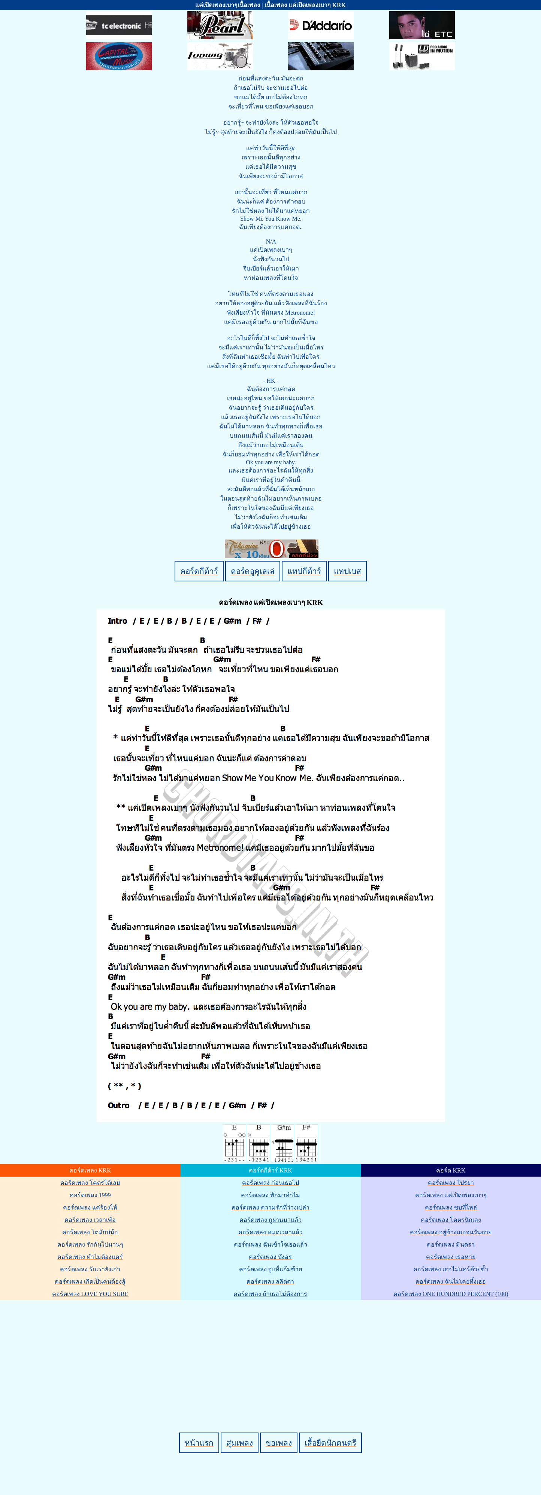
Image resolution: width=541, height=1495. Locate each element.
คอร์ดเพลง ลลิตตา (270, 1281)
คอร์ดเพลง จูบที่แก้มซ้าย (270, 1269)
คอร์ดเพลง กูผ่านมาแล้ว (270, 1220)
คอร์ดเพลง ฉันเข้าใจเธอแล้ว (270, 1244)
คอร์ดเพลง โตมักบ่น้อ (90, 1232)
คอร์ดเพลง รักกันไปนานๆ (90, 1244)
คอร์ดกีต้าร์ (199, 571)
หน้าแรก (199, 1443)
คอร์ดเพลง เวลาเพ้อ (90, 1220)
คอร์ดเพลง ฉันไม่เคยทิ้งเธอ (450, 1281)
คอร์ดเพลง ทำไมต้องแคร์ (90, 1257)
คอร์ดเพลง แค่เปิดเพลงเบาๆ (451, 1195)
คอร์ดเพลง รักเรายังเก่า (90, 1269)
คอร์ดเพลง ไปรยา (451, 1183)
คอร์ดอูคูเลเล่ (253, 571)
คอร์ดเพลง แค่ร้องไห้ (90, 1207)
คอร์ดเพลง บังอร (270, 1257)
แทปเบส (347, 571)
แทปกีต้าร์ (304, 571)
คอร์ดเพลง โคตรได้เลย (90, 1183)
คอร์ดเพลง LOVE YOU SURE (90, 1294)
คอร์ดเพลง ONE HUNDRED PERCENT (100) (450, 1294)
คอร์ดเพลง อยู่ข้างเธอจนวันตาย (451, 1232)
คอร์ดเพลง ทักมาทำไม (270, 1195)
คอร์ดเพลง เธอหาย (450, 1257)
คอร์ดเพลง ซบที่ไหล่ (451, 1207)
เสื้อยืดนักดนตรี (330, 1443)
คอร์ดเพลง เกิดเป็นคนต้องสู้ (90, 1281)
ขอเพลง (279, 1443)
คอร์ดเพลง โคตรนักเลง (451, 1220)
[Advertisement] (271, 1353)
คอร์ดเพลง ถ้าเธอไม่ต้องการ (270, 1294)
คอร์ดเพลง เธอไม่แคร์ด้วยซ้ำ (450, 1269)
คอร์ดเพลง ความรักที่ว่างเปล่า (270, 1207)
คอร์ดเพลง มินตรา (451, 1244)
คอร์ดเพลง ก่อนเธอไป (270, 1183)
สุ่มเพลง (239, 1443)
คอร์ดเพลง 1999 (90, 1195)
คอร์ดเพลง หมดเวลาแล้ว (270, 1232)
